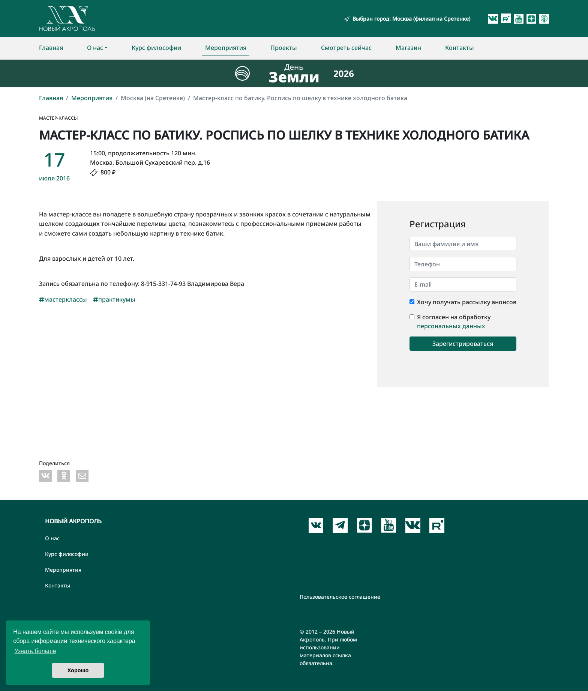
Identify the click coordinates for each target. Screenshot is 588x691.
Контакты (459, 48)
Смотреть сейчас (346, 48)
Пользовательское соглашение (340, 596)
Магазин (408, 48)
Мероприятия (225, 48)
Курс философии (156, 48)
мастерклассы (63, 299)
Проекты (283, 48)
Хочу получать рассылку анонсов (466, 302)
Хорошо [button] (78, 670)
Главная (51, 48)
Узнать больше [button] (35, 651)
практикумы (114, 299)
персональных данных (451, 326)
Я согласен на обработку (453, 317)
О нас (95, 48)
